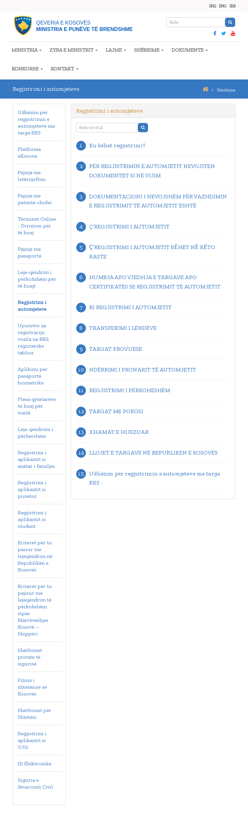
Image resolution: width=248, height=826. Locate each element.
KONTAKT (64, 69)
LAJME (116, 50)
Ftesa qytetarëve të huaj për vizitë (37, 406)
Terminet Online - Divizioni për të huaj (37, 225)
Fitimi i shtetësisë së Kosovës (32, 687)
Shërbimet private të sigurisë (30, 657)
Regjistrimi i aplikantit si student (32, 519)
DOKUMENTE (189, 50)
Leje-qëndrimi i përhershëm (35, 432)
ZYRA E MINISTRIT (73, 50)
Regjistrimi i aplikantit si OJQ (32, 740)
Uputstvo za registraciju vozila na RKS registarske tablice (33, 339)
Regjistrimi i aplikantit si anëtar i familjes (36, 459)
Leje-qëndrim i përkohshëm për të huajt (37, 279)
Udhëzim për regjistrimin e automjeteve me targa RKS (36, 122)
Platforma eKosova (29, 152)
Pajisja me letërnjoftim (32, 175)
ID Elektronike (34, 763)
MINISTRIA (27, 50)
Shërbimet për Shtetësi (34, 713)
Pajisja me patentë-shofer (35, 199)
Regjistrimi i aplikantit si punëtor (32, 489)
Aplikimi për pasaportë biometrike (32, 376)
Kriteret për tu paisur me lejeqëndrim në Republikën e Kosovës (35, 556)
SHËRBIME (149, 50)
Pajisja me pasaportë (29, 252)
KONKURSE (27, 69)
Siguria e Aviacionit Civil (35, 783)
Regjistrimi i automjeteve (32, 305)
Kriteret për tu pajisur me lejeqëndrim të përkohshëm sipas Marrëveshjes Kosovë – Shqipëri (35, 610)
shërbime (226, 90)
